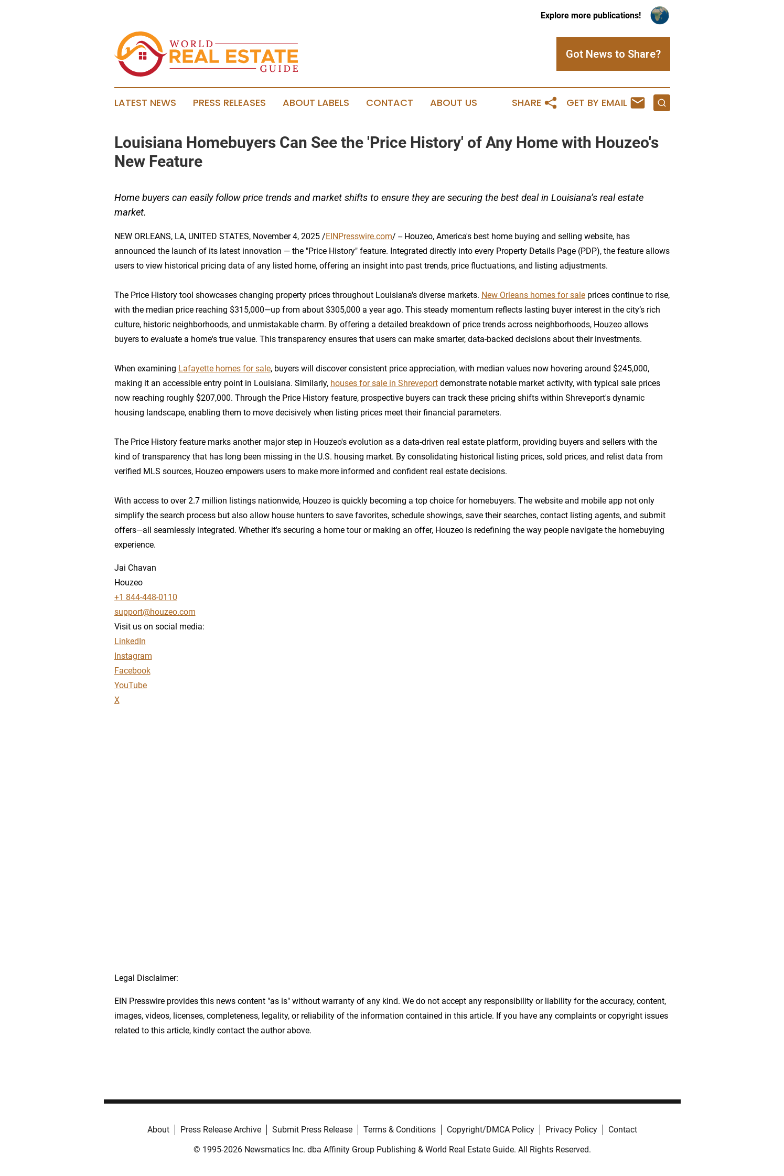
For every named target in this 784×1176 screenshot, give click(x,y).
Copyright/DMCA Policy (490, 1130)
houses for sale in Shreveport (384, 383)
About (158, 1130)
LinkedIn (130, 641)
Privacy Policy (571, 1130)
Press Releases (229, 103)
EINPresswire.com (359, 236)
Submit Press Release (312, 1130)
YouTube (130, 685)
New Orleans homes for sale (533, 295)
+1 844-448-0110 (145, 597)
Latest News (145, 103)
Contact (389, 103)
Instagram (133, 656)
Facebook (132, 671)
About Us (453, 103)
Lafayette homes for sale (224, 368)
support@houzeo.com (155, 612)
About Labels (316, 103)
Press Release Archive (220, 1130)
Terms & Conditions (399, 1130)
